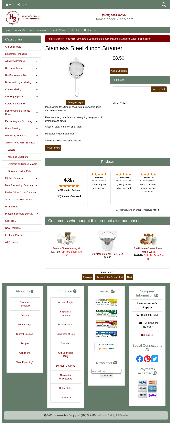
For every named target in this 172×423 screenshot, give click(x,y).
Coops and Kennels (15, 103)
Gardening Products (21, 135)
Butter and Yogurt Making (21, 82)
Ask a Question (119, 71)
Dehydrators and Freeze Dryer (21, 112)
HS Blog (75, 30)
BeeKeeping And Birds (21, 75)
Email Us (147, 335)
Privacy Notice (65, 324)
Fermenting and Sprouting (21, 121)
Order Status (65, 388)
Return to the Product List (109, 277)
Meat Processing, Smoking (21, 185)
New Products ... (13, 228)
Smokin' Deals (59, 30)
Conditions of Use (65, 334)
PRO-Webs (122, 415)
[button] (163, 4)
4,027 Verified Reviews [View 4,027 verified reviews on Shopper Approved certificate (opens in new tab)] (69, 190)
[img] (69, 186)
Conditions (24, 353)
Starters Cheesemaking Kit (66, 248)
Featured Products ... (16, 235)
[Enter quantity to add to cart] (132, 89)
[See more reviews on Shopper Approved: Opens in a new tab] (134, 210)
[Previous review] (51, 185)
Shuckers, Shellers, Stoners (19, 199)
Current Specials (24, 334)
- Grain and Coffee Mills (18, 171)
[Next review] (164, 185)
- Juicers (10, 150)
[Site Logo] (30, 17)
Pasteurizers (11, 206)
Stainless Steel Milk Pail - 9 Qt (107, 254)
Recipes (25, 343)
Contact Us (90, 30)
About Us (20, 30)
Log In (22, 4)
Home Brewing (21, 128)
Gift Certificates (13, 47)
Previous (87, 277)
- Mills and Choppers (16, 157)
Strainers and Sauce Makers (103, 39)
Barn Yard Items (21, 68)
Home (10, 4)
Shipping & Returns (65, 313)
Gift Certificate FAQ (65, 355)
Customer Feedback (25, 304)
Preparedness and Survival (21, 214)
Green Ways (24, 324)
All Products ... (12, 242)
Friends (25, 315)
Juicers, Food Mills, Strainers (71, 39)
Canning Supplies (21, 96)
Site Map (65, 343)
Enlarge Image (75, 102)
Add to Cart (159, 89)
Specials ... (11, 221)
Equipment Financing (16, 54)
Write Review (53, 148)
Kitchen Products (21, 178)
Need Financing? (38, 30)
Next (129, 277)
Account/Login (65, 302)
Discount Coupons (65, 366)
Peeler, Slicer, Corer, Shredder (20, 192)
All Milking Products (21, 61)
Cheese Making (21, 89)
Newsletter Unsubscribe (65, 377)
